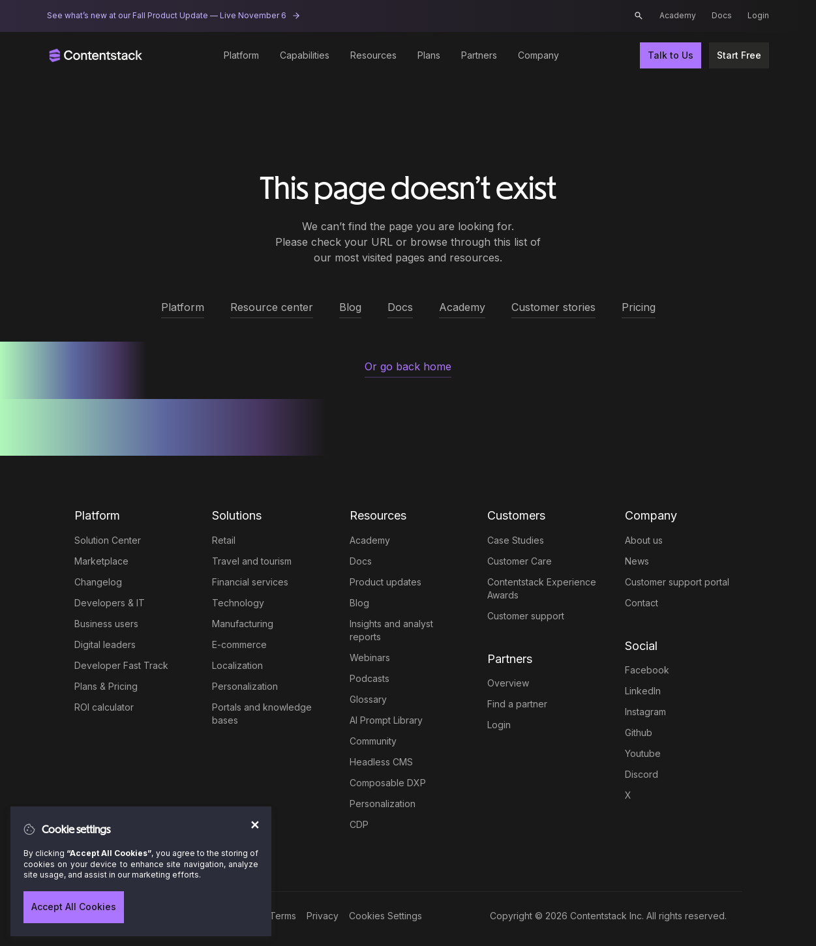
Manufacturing (242, 623)
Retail (223, 540)
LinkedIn (643, 690)
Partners (479, 55)
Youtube (643, 753)
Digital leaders (105, 644)
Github (638, 732)
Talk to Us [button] (670, 55)
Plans (428, 55)
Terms (282, 915)
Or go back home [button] (408, 366)
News (637, 561)
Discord (641, 774)
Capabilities (304, 55)
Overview (508, 682)
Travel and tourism (252, 561)
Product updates (385, 581)
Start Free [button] (739, 55)
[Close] (253, 819)
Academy (677, 15)
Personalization (245, 686)
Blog (359, 602)
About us (644, 540)
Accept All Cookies (73, 906)
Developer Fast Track (121, 665)
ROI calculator (104, 707)
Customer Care (519, 561)
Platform (241, 55)
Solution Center (107, 540)
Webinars (370, 657)
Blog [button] (350, 307)
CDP (359, 824)
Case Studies (515, 540)
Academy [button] (462, 307)
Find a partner (517, 703)
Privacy (323, 915)
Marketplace (101, 561)
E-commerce (239, 644)
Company (538, 55)
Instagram (645, 711)
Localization (237, 665)
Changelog (98, 581)
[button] (638, 15)
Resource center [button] (271, 307)
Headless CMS (381, 761)
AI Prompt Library (386, 720)
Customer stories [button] (553, 307)
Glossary (368, 699)
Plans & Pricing (106, 686)
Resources (373, 55)
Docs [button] (400, 307)
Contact (641, 602)
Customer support (525, 615)
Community (373, 740)
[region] (140, 871)
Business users (106, 623)
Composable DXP (388, 782)
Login (758, 15)
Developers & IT (109, 602)
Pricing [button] (639, 307)
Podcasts (369, 678)
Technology (238, 602)
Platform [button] (182, 307)
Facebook (647, 669)
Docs (722, 15)
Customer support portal (677, 581)
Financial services (250, 581)
